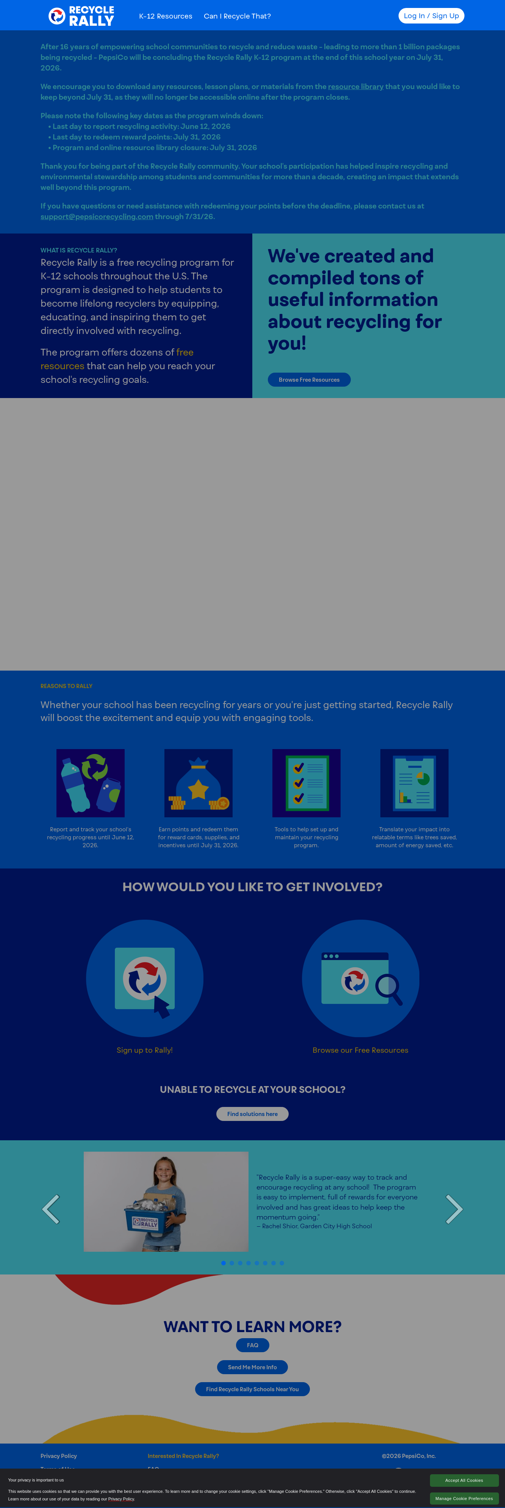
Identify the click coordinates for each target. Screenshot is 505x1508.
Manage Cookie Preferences (464, 1498)
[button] (51, 1207)
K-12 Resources (165, 15)
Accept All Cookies (464, 1480)
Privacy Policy (121, 1499)
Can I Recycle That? (237, 15)
